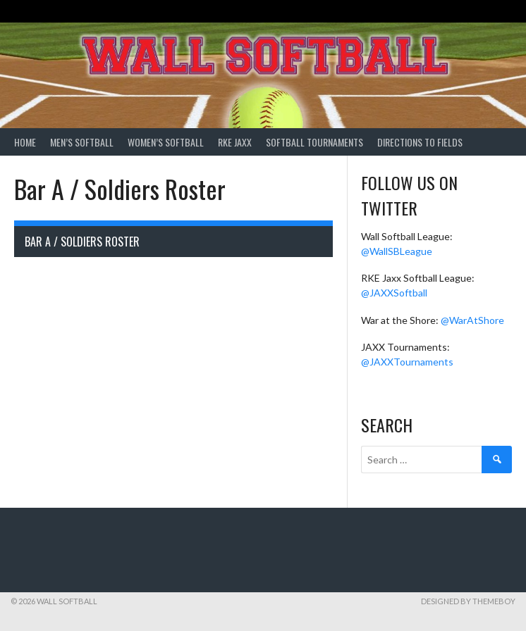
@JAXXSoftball (394, 293)
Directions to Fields (420, 142)
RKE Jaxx (235, 142)
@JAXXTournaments (407, 362)
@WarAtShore (472, 320)
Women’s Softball (166, 142)
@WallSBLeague (396, 251)
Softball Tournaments (314, 142)
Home (25, 142)
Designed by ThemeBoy (468, 601)
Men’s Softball (82, 142)
